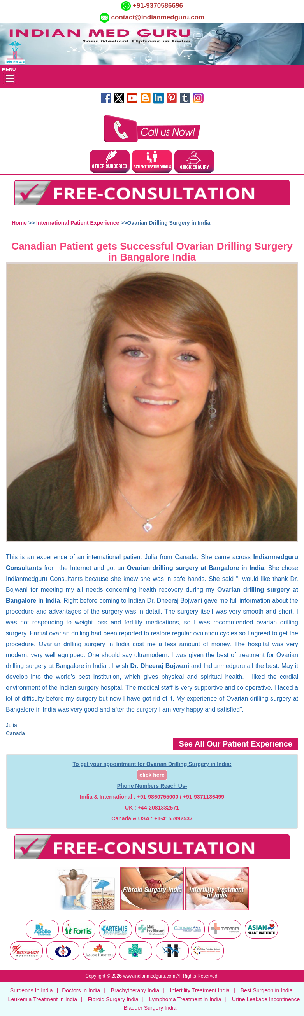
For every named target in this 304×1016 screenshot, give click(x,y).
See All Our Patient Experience (235, 744)
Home (19, 223)
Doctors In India (81, 990)
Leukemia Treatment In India (42, 999)
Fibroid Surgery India (113, 999)
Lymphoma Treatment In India (185, 999)
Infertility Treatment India (200, 990)
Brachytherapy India (135, 990)
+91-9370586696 (157, 5)
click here (152, 775)
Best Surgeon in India (267, 990)
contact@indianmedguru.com (158, 17)
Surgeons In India (31, 990)
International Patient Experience (77, 223)
